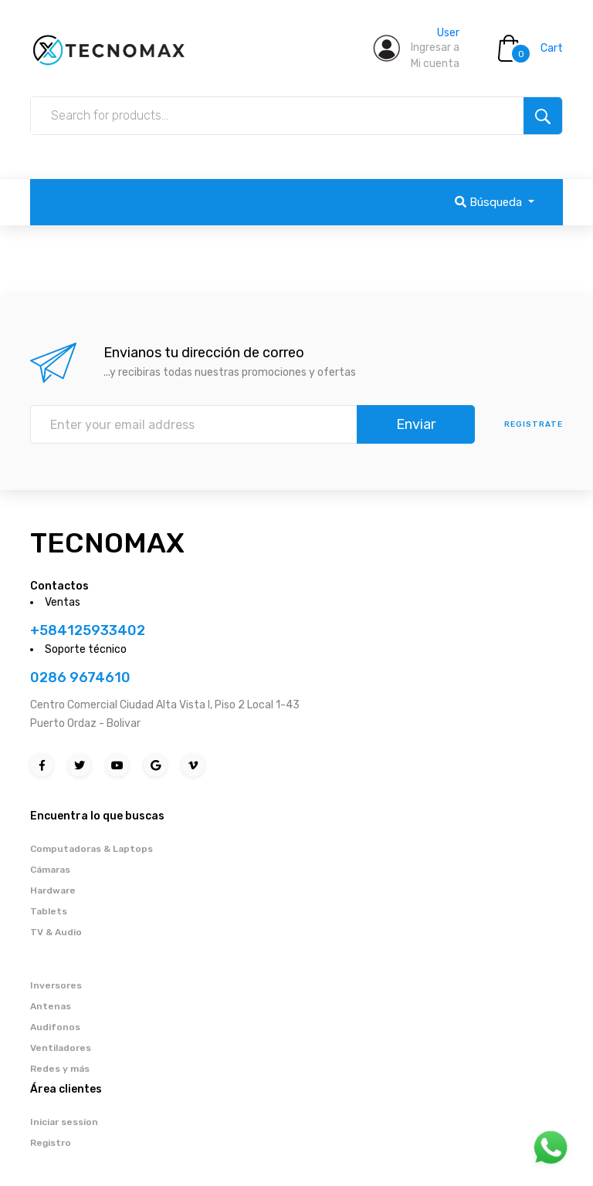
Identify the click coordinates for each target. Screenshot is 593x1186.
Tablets (48, 911)
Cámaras (50, 869)
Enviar (415, 424)
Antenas (50, 1006)
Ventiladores (60, 1047)
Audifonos (55, 1027)
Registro (50, 1142)
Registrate (533, 424)
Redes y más (60, 1068)
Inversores (56, 985)
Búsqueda (490, 202)
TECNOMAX (107, 542)
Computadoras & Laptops (91, 848)
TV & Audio (56, 932)
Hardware (53, 890)
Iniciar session (64, 1122)
